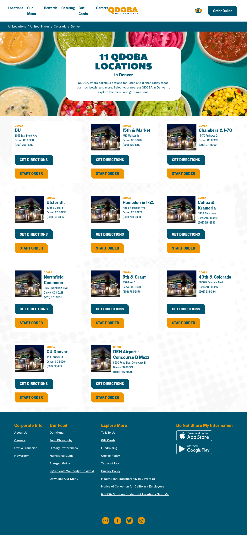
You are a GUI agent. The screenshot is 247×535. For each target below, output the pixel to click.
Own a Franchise (25, 448)
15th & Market (136, 130)
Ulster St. (56, 202)
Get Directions (34, 159)
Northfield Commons (53, 279)
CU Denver (57, 351)
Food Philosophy (61, 440)
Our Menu (56, 432)
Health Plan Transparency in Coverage (128, 479)
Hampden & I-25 (139, 202)
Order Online (222, 10)
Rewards (51, 8)
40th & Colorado (215, 277)
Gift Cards (108, 440)
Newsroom (21, 455)
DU (18, 130)
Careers (102, 8)
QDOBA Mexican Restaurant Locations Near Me (135, 494)
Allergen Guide (60, 463)
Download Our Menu (64, 479)
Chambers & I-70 (215, 130)
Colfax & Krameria (207, 205)
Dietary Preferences (64, 448)
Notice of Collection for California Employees (132, 486)
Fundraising (109, 448)
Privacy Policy (110, 471)
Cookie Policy (110, 455)
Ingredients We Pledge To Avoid (72, 471)
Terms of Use (110, 463)
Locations (15, 8)
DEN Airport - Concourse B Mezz (131, 354)
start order (31, 173)
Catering (68, 8)
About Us (20, 432)
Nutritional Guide (62, 455)
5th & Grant (134, 277)
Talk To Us (108, 432)
